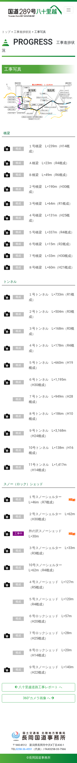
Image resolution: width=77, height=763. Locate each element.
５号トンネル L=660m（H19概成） (51, 365)
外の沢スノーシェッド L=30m (47, 533)
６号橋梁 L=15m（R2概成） (50, 244)
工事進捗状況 (22, 31)
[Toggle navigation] (68, 10)
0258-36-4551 (24, 749)
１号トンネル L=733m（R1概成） (51, 297)
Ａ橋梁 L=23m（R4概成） (49, 163)
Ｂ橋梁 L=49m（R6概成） (49, 175)
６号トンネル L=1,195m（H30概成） (47, 382)
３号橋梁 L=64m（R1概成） (50, 204)
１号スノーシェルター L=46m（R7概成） (47, 499)
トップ (6, 31)
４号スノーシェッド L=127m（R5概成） (51, 584)
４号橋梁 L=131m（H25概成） (49, 218)
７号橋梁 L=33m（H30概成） (52, 256)
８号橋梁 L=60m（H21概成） (52, 267)
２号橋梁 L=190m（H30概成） (49, 189)
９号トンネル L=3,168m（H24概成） (47, 433)
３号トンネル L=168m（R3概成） (51, 331)
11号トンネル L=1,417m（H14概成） (48, 467)
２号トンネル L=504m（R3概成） (51, 314)
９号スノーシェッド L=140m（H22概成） (51, 669)
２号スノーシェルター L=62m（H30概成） (52, 516)
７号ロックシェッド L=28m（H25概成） (50, 635)
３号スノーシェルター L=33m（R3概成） (52, 550)
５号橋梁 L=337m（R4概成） (51, 232)
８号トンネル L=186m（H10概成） (51, 416)
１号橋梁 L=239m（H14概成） (49, 148)
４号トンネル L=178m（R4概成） (51, 348)
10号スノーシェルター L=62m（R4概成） (47, 567)
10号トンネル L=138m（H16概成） (51, 450)
